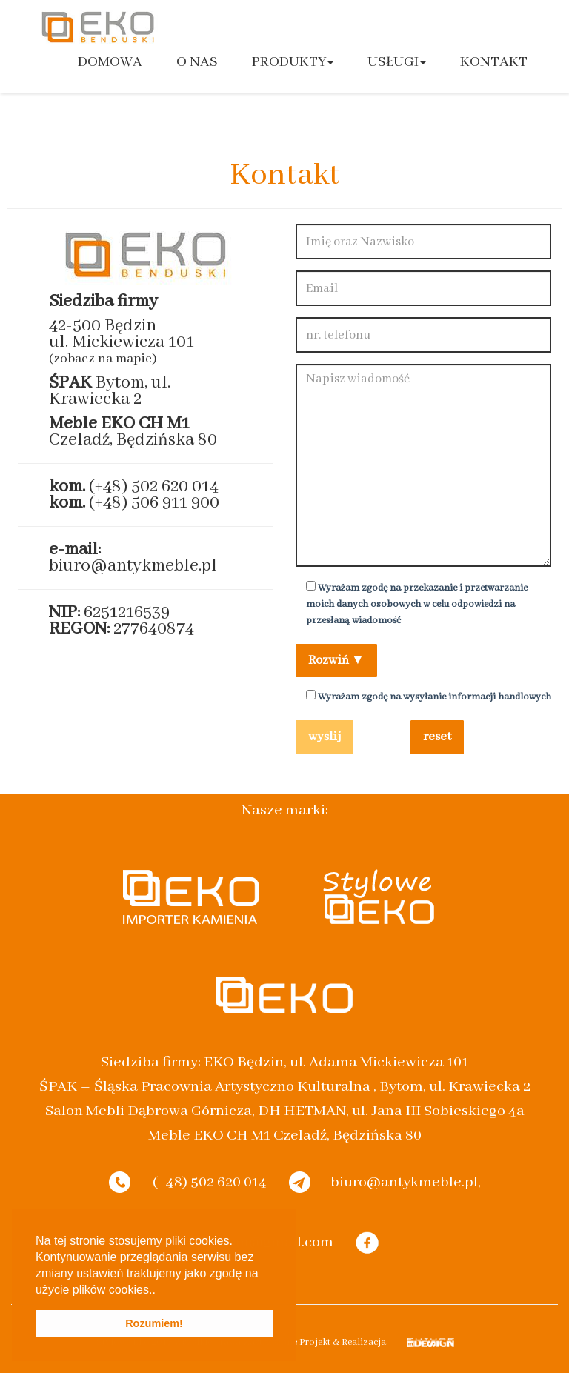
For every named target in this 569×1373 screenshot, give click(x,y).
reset (437, 737)
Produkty (292, 62)
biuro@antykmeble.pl (133, 565)
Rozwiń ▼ (336, 660)
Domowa (110, 62)
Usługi (396, 62)
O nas (197, 62)
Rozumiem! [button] (154, 1323)
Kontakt (494, 62)
